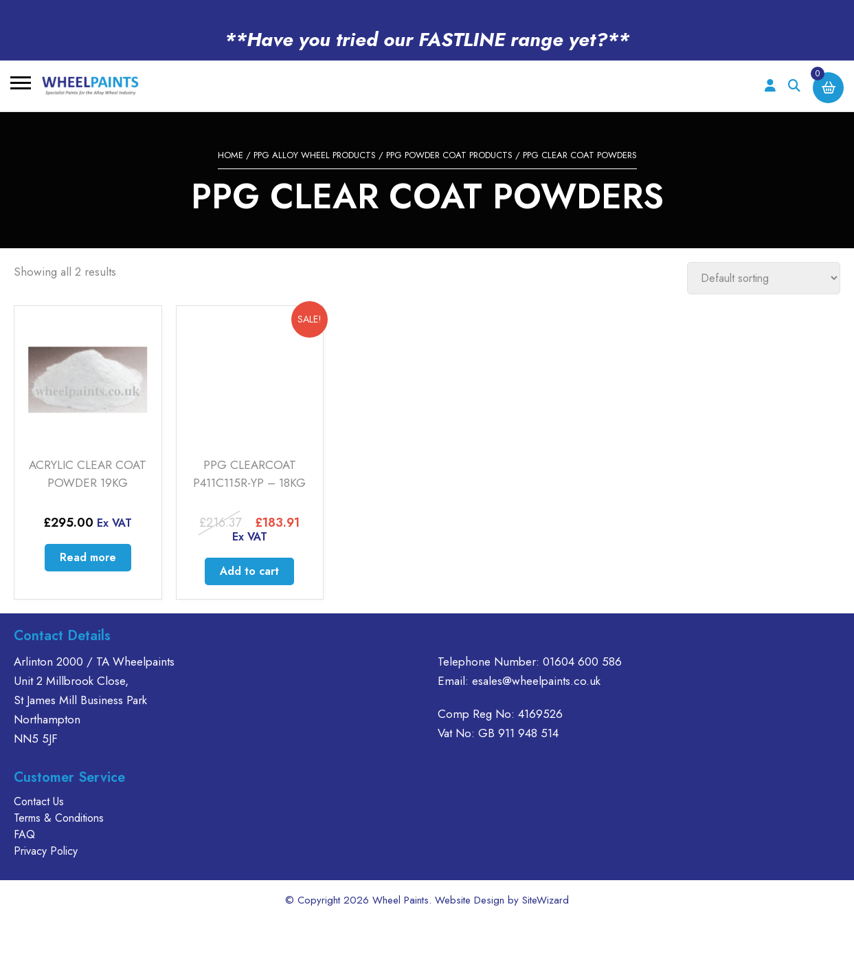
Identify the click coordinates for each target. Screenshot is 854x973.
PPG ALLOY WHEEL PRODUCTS (315, 155)
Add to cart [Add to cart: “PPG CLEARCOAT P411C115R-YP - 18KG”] (249, 571)
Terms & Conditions (59, 818)
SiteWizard (545, 900)
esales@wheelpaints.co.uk (536, 681)
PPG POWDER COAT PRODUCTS (449, 155)
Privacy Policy (46, 851)
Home (230, 155)
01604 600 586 (582, 661)
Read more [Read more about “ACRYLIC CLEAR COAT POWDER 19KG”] (88, 557)
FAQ (24, 834)
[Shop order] (763, 278)
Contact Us (39, 801)
